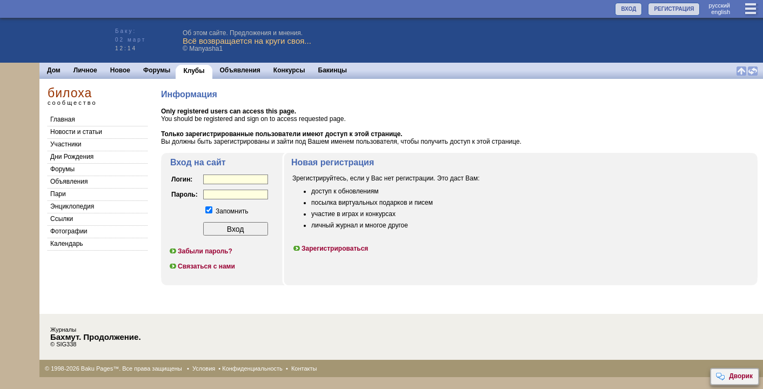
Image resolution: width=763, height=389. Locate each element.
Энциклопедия (72, 206)
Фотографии (69, 231)
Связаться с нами (202, 266)
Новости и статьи (76, 132)
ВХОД (628, 9)
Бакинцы (332, 70)
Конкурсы (289, 70)
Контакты (304, 368)
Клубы (193, 71)
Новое (120, 70)
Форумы (156, 70)
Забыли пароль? (200, 251)
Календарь (66, 243)
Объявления (240, 70)
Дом (54, 70)
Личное (85, 70)
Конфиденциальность (252, 368)
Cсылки (61, 219)
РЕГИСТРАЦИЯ (674, 9)
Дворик (734, 376)
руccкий (719, 5)
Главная (62, 119)
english (720, 12)
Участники (65, 144)
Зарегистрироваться (330, 248)
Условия (203, 368)
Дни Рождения (71, 156)
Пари (58, 194)
